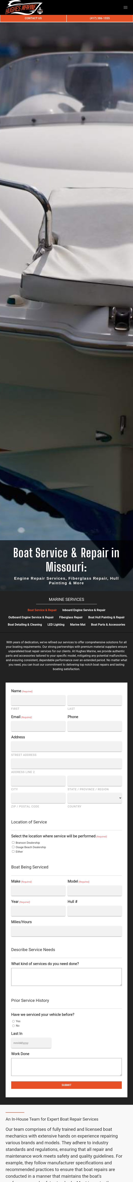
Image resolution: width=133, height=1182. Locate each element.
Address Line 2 (23, 772)
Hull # (72, 901)
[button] (125, 7)
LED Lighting (55, 624)
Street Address (24, 755)
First (15, 708)
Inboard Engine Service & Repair (84, 610)
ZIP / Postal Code (25, 806)
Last (71, 708)
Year (20, 901)
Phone (73, 717)
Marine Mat (77, 624)
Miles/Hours (21, 922)
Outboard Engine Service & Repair (31, 617)
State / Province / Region (88, 789)
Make (21, 881)
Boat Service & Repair (42, 610)
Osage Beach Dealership (31, 847)
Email (21, 717)
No (17, 1025)
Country (74, 806)
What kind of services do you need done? (45, 963)
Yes (18, 1021)
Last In (16, 1033)
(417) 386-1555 (100, 18)
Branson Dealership (28, 842)
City (14, 789)
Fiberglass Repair (71, 617)
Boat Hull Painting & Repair (106, 617)
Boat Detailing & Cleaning (25, 624)
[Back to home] (24, 7)
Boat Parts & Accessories (108, 624)
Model (78, 881)
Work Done (20, 1054)
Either (19, 851)
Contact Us (33, 18)
